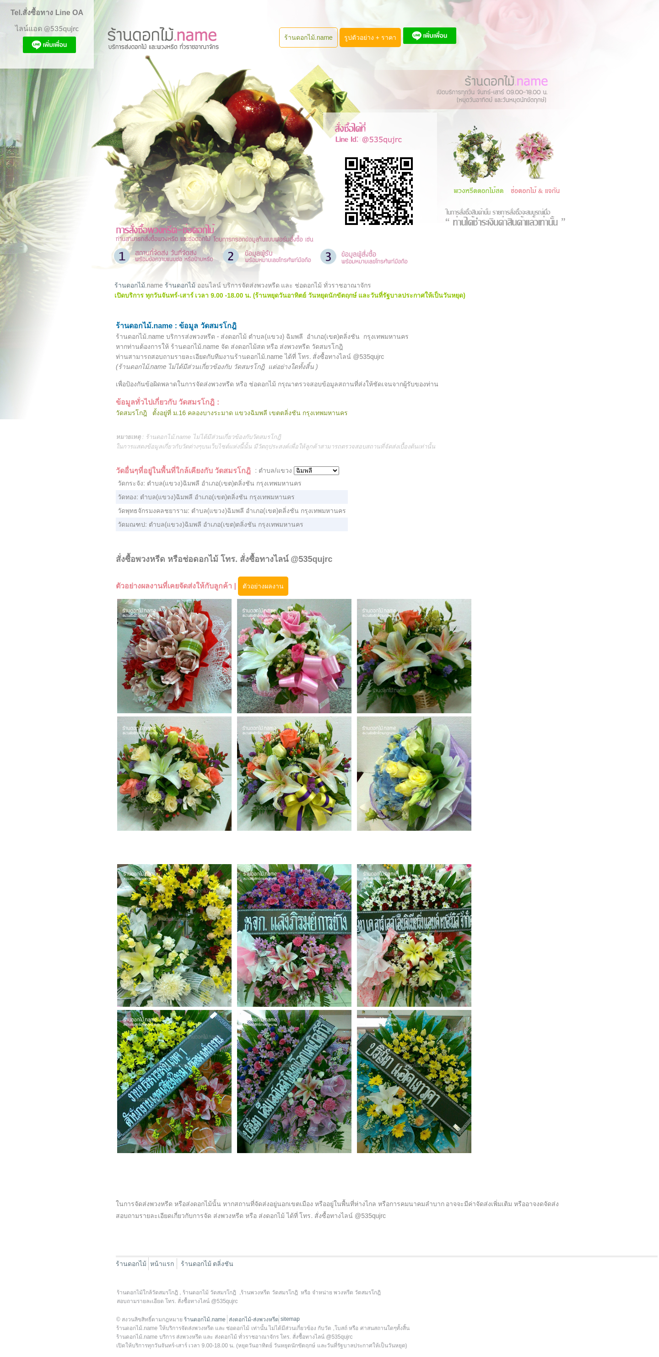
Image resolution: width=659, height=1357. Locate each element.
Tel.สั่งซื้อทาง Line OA (47, 12)
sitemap (290, 1319)
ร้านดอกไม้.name (308, 37)
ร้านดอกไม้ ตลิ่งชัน (207, 1263)
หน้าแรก (162, 1263)
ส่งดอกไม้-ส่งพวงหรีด (254, 1319)
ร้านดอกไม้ (129, 285)
